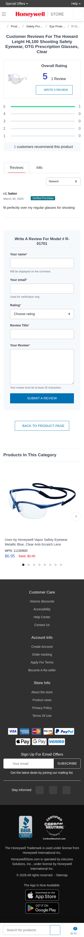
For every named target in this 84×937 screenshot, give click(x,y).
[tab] (16, 167)
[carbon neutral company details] (54, 828)
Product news (42, 700)
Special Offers (14, 3)
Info (39, 168)
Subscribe (67, 763)
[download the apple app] (42, 894)
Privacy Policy (42, 708)
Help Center (42, 617)
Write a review (54, 89)
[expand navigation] (4, 14)
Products (16, 26)
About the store (42, 692)
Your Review (20, 345)
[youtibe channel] (66, 790)
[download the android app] (42, 907)
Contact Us (42, 625)
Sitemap (61, 875)
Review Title (19, 325)
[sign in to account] (78, 14)
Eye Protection (59, 26)
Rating (15, 305)
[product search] (55, 930)
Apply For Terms (42, 662)
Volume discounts (42, 601)
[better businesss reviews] (25, 828)
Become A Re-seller (42, 670)
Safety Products (36, 26)
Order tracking (42, 654)
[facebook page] (40, 790)
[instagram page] (53, 790)
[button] (76, 516)
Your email (18, 280)
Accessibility (41, 609)
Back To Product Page (41, 426)
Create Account (42, 646)
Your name (18, 254)
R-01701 (76, 26)
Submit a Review (42, 398)
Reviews (16, 168)
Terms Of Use (42, 715)
